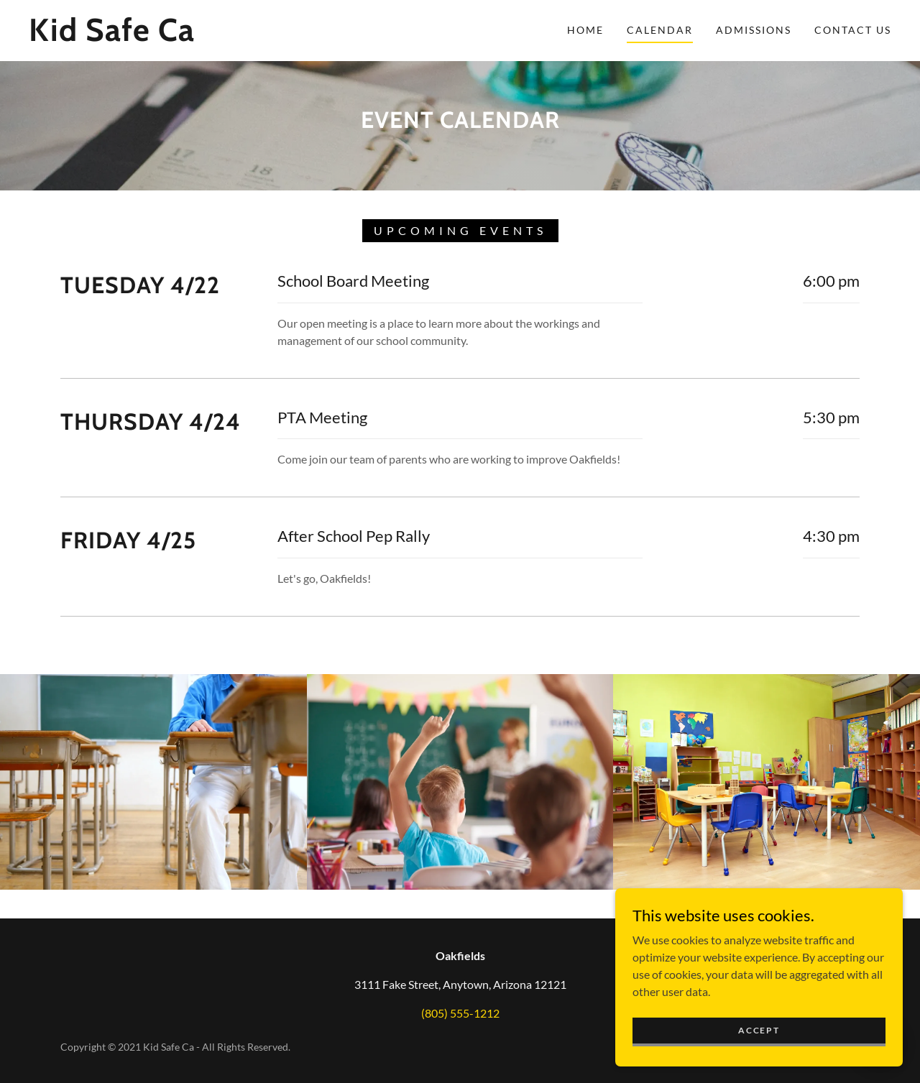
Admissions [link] (753, 30)
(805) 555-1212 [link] (460, 1013)
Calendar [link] (660, 30)
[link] (146, 36)
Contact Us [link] (852, 30)
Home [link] (585, 30)
